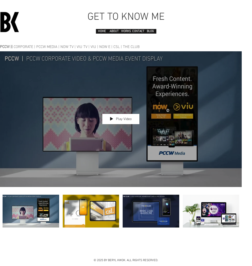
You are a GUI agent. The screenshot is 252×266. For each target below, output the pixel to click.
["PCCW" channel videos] (121, 217)
